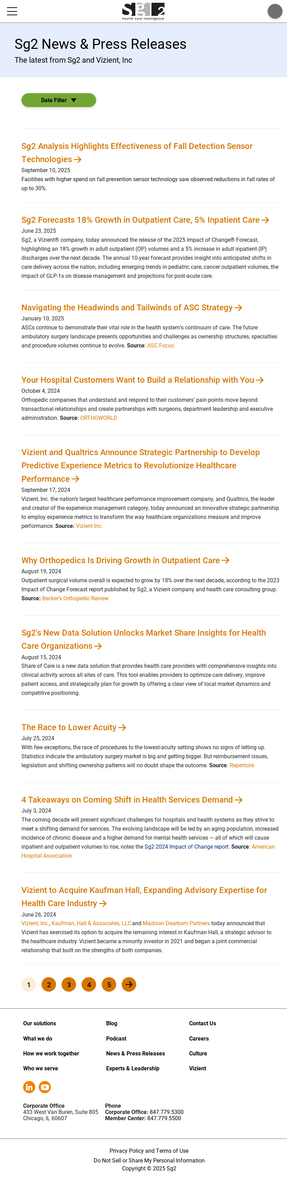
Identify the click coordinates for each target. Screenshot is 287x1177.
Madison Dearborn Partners (176, 923)
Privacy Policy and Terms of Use (149, 1150)
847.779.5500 (164, 1118)
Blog (111, 1023)
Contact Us (202, 1023)
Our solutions (39, 1023)
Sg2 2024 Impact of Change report (187, 846)
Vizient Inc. (89, 525)
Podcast (116, 1038)
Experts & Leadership (132, 1068)
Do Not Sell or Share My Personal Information (149, 1160)
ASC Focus (160, 345)
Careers (199, 1038)
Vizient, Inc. (35, 923)
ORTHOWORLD (98, 417)
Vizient (197, 1068)
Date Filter (54, 100)
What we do (37, 1038)
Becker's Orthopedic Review (75, 598)
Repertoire (242, 765)
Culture (198, 1053)
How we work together (51, 1053)
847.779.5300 (167, 1111)
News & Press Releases (135, 1053)
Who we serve (40, 1068)
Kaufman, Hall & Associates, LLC (91, 923)
